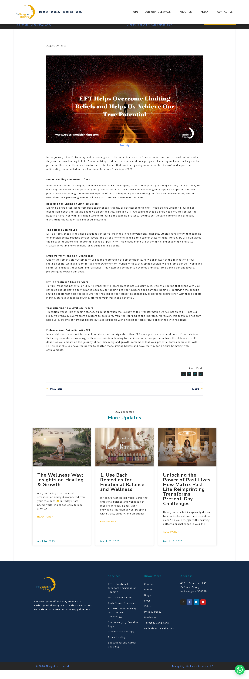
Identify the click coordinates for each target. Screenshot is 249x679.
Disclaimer (150, 626)
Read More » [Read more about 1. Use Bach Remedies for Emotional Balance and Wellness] (108, 530)
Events (148, 598)
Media (206, 11)
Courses (149, 592)
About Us (187, 11)
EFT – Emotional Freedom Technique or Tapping (122, 596)
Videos (148, 615)
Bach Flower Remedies (122, 611)
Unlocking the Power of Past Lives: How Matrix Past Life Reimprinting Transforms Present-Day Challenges (187, 498)
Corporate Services (159, 11)
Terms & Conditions (156, 631)
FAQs (147, 609)
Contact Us (224, 11)
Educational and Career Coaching (122, 653)
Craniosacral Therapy (121, 640)
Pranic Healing (117, 645)
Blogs (147, 603)
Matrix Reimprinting (120, 606)
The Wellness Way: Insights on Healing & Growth (60, 489)
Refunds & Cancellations (159, 637)
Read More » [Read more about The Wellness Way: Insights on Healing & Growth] (45, 525)
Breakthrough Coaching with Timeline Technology (122, 621)
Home (134, 11)
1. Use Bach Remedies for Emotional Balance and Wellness (122, 491)
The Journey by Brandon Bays (123, 632)
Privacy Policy (152, 620)
